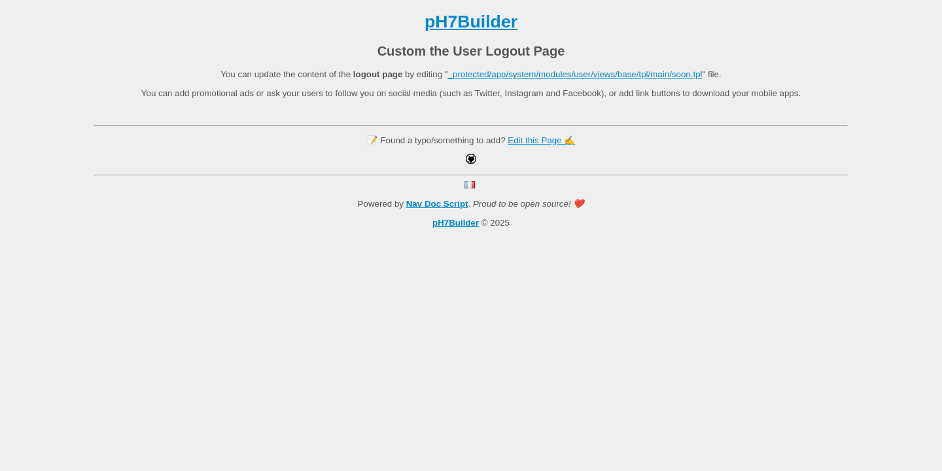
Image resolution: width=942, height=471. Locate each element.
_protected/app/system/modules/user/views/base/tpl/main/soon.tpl (575, 74)
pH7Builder (471, 21)
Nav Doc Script (437, 204)
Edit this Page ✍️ (541, 140)
